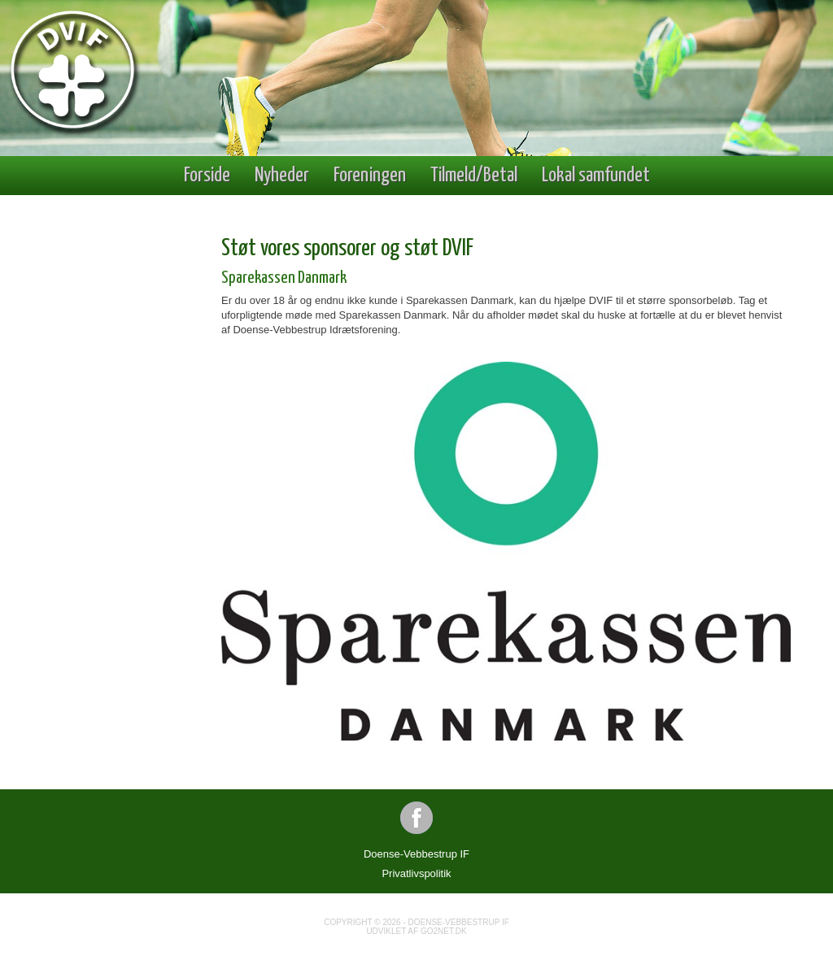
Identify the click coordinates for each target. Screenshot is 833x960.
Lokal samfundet (596, 175)
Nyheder (282, 175)
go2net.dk (444, 931)
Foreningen (370, 175)
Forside (207, 175)
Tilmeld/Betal (473, 175)
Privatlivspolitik (416, 873)
